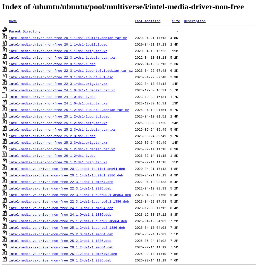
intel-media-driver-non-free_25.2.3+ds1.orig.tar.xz (58, 142)
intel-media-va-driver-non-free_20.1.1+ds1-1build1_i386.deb (66, 175)
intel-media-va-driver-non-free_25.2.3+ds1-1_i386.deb (60, 240)
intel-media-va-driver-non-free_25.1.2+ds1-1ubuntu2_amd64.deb (68, 221)
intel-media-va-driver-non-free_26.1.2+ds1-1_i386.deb (60, 260)
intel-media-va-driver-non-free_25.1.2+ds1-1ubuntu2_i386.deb (67, 227)
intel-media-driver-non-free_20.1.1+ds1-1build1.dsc (58, 44)
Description (195, 21)
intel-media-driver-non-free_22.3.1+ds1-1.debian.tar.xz (62, 57)
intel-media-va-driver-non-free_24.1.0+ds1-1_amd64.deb (61, 208)
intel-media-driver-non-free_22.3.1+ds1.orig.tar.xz (58, 83)
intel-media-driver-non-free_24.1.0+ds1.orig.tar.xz (58, 103)
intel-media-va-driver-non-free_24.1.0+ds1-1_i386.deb (60, 214)
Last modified (147, 21)
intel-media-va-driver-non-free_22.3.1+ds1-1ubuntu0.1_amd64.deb (70, 195)
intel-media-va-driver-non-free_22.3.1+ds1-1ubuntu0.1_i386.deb (69, 201)
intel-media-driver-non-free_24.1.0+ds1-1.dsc (52, 96)
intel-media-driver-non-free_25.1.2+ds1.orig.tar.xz (58, 123)
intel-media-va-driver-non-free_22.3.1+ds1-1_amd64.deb (61, 181)
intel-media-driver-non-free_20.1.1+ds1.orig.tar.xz (58, 51)
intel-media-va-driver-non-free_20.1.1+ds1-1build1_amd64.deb (67, 168)
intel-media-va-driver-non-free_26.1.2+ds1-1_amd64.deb (61, 247)
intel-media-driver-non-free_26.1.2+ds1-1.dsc (52, 155)
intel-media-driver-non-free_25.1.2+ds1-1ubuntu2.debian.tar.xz (69, 109)
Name (13, 21)
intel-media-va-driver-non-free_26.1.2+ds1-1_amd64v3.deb (63, 253)
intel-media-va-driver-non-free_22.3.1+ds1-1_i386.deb (60, 188)
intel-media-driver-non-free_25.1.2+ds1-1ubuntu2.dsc (59, 116)
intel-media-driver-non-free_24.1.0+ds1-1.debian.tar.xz (62, 90)
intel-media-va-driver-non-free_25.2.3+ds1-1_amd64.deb (61, 234)
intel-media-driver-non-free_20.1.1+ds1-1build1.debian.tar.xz (68, 37)
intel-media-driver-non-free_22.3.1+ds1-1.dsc (52, 64)
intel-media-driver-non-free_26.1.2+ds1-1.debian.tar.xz (62, 149)
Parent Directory (25, 31)
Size (176, 21)
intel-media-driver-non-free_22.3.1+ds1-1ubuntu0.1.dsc (61, 77)
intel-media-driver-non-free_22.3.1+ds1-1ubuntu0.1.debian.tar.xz (71, 70)
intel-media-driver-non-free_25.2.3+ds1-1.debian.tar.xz (62, 129)
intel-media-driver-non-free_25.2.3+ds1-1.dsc (52, 136)
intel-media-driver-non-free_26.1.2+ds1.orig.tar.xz (58, 162)
